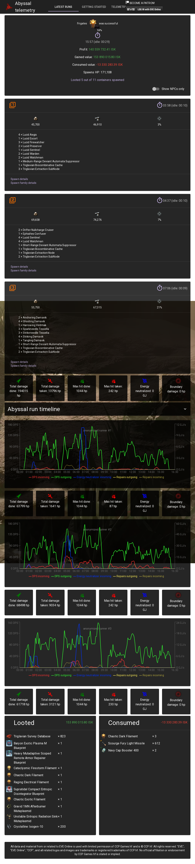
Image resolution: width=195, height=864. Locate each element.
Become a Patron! (140, 3)
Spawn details (19, 177)
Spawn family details (23, 181)
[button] (97, 409)
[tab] (63, 6)
